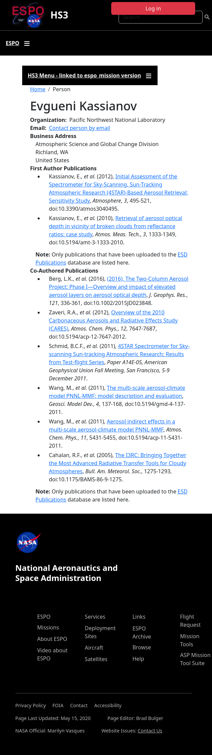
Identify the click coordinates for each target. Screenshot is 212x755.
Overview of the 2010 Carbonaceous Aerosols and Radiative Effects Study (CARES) (113, 320)
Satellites (96, 659)
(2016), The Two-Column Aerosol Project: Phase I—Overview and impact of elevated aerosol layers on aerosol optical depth (118, 287)
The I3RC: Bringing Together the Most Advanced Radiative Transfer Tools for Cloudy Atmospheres (117, 463)
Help (138, 658)
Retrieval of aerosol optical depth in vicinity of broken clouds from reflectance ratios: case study (115, 226)
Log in (153, 8)
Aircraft (94, 647)
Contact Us (150, 730)
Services (95, 616)
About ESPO (52, 639)
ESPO (44, 616)
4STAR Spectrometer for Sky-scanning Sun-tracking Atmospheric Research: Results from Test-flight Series (119, 354)
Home (38, 89)
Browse (141, 647)
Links (138, 616)
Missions (48, 627)
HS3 (59, 14)
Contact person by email (79, 128)
